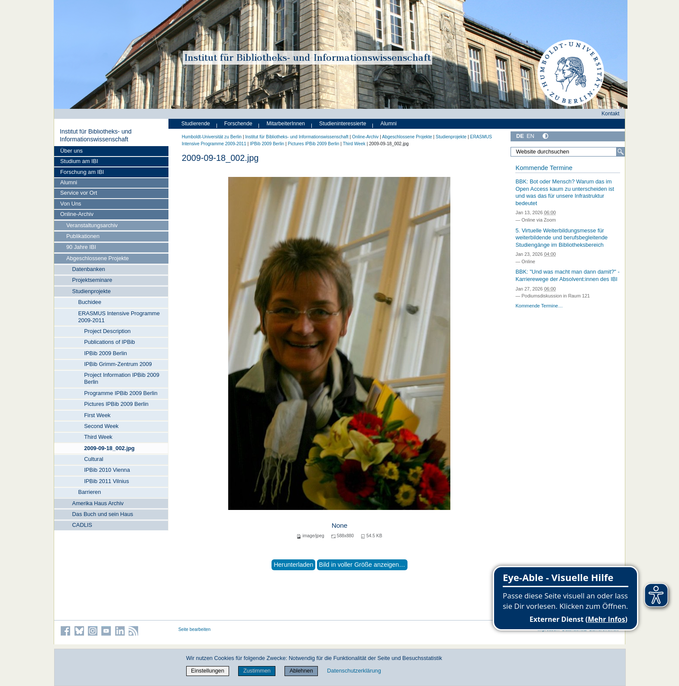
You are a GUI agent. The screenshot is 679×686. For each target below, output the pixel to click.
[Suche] (620, 152)
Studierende (195, 124)
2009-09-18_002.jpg (109, 448)
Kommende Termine (543, 167)
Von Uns (70, 203)
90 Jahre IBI (81, 247)
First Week (97, 415)
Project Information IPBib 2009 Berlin (121, 378)
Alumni (68, 182)
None (340, 525)
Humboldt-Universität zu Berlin (212, 136)
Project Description (107, 331)
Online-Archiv (77, 214)
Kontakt (610, 114)
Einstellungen (207, 670)
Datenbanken (88, 269)
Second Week (101, 426)
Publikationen (83, 236)
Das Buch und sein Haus (102, 514)
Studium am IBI (79, 161)
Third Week (98, 437)
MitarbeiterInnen (286, 124)
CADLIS (82, 525)
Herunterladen (293, 564)
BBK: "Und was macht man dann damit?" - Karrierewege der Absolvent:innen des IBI (567, 275)
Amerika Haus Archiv (98, 503)
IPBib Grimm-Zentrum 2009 (118, 364)
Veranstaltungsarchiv (92, 225)
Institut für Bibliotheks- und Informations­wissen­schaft (96, 135)
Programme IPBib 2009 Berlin (120, 393)
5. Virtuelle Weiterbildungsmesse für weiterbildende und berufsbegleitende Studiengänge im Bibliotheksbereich (561, 237)
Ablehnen (301, 670)
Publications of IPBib (109, 342)
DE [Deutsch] (520, 136)
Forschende (238, 124)
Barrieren (89, 492)
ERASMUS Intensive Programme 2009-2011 (118, 316)
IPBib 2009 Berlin (105, 353)
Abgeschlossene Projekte (97, 258)
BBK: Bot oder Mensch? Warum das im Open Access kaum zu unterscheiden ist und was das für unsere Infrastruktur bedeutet (564, 192)
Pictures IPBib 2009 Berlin (116, 404)
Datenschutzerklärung (354, 670)
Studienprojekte (91, 291)
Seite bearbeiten (194, 629)
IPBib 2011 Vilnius (106, 481)
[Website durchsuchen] (568, 152)
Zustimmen (257, 670)
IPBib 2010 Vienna (107, 470)
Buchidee (89, 302)
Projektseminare (92, 280)
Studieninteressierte (342, 124)
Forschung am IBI (82, 172)
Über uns (71, 150)
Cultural (93, 459)
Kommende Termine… (539, 305)
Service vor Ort (78, 192)
